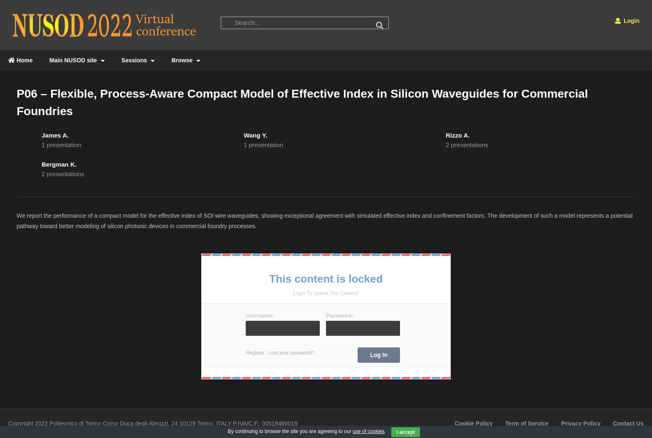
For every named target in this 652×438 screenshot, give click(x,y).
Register (255, 353)
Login (627, 20)
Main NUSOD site (77, 60)
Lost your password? (292, 353)
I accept (405, 432)
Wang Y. (255, 135)
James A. (55, 135)
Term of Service (526, 423)
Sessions (138, 60)
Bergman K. (59, 164)
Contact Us (628, 423)
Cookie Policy (473, 423)
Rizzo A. (458, 135)
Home (20, 60)
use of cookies (369, 431)
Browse (185, 60)
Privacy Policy (580, 423)
